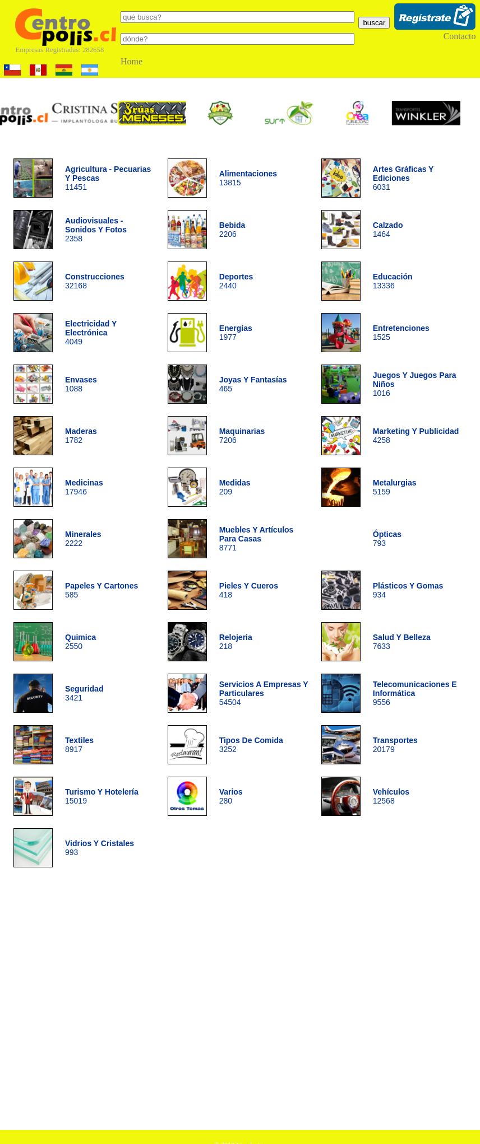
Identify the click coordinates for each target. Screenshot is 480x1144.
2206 (232, 230)
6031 (403, 178)
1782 (81, 436)
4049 (91, 332)
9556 (415, 693)
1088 (81, 384)
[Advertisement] (105, 1003)
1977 (235, 333)
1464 (388, 230)
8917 (79, 745)
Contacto (460, 36)
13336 (393, 281)
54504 (263, 693)
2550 (80, 642)
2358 (96, 229)
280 (231, 796)
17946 (84, 487)
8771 (256, 538)
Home (131, 61)
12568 (391, 796)
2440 (236, 281)
